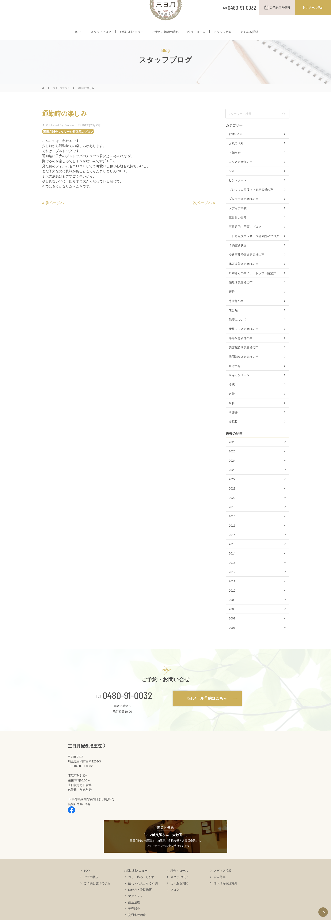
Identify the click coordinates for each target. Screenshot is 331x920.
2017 (232, 538)
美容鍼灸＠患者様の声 (243, 360)
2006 (232, 640)
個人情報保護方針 (225, 895)
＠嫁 (232, 397)
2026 (232, 454)
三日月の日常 (238, 230)
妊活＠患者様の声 (240, 295)
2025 (232, 463)
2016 (232, 547)
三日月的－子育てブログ (245, 239)
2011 (232, 593)
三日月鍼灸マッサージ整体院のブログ (68, 143)
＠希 (232, 406)
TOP (78, 35)
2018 (232, 528)
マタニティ (135, 908)
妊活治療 (134, 914)
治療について (238, 332)
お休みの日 (236, 146)
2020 (232, 510)
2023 (232, 482)
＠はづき (235, 378)
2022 (232, 491)
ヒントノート (238, 192)
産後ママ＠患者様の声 (243, 341)
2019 (232, 519)
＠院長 (233, 434)
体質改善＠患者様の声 (243, 276)
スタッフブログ (101, 35)
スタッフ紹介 (223, 35)
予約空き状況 (238, 257)
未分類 (233, 322)
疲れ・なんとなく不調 (143, 895)
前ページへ (54, 215)
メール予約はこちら (210, 710)
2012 (232, 584)
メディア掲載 (238, 220)
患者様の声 (236, 313)
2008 (232, 621)
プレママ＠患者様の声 (243, 211)
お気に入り (236, 155)
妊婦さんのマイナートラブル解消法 (252, 285)
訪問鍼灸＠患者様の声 (243, 369)
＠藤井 (233, 424)
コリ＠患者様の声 (240, 174)
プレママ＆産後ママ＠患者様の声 (251, 202)
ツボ (232, 183)
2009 (232, 612)
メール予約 (315, 7)
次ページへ (202, 215)
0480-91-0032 (127, 707)
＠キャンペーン (239, 387)
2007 (232, 631)
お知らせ (235, 165)
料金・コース (196, 35)
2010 (232, 603)
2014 (232, 566)
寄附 (232, 304)
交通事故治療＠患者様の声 (246, 267)
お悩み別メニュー (132, 35)
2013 (232, 575)
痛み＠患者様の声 (240, 350)
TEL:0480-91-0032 (80, 778)
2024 (232, 473)
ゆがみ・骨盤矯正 (140, 902)
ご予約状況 (91, 889)
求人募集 (219, 889)
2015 (232, 556)
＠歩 (232, 415)
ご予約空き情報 (280, 7)
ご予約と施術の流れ (165, 35)
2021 (232, 501)
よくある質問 (249, 35)
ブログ (174, 902)
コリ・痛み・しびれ (141, 889)
